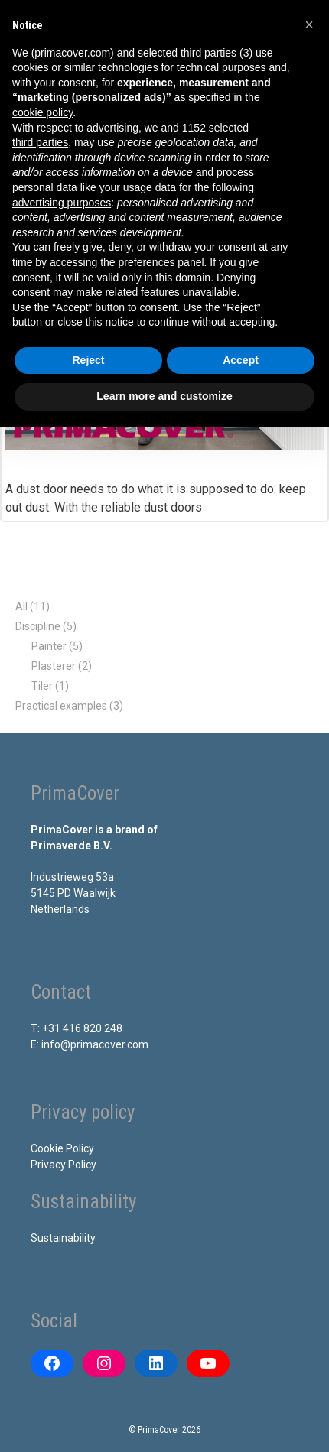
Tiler (42, 686)
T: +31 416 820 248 (76, 1028)
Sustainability (63, 1238)
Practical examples (61, 706)
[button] (309, 24)
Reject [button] (88, 360)
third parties (40, 142)
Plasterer (53, 666)
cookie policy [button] (42, 112)
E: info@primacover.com (89, 1044)
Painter (49, 646)
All (21, 606)
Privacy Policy (63, 1164)
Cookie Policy (62, 1148)
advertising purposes (61, 203)
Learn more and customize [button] (164, 396)
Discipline (37, 626)
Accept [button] (241, 360)
